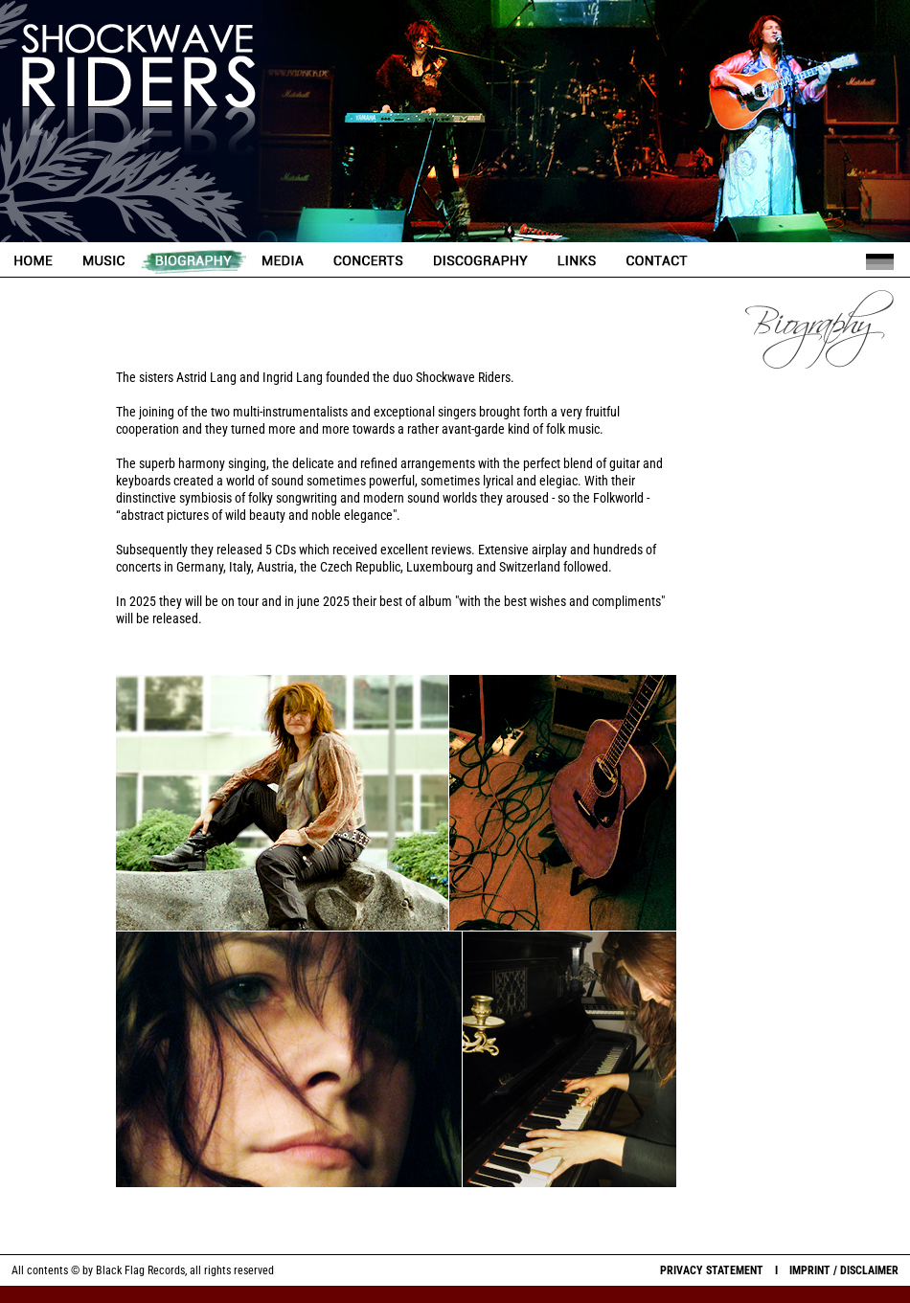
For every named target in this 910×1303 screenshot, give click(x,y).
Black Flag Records (140, 1270)
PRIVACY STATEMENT (711, 1270)
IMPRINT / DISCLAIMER (844, 1270)
